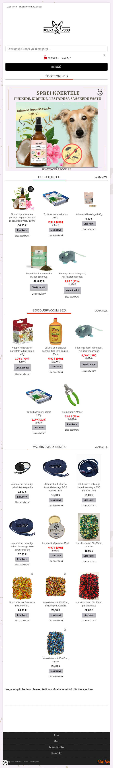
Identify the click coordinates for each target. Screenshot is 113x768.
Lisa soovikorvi (22, 236)
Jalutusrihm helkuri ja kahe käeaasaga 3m (22, 486)
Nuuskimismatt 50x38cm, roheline (89, 545)
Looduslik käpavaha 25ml (55, 543)
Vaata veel (101, 177)
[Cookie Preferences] (5, 763)
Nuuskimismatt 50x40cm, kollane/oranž (22, 604)
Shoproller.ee (104, 761)
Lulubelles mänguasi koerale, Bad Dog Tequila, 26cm (55, 351)
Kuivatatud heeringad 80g (88, 214)
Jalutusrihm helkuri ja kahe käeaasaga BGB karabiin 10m (55, 487)
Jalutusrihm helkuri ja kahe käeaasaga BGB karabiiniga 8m (22, 546)
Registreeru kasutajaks (30, 6)
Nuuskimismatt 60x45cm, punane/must (89, 604)
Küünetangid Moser (72, 412)
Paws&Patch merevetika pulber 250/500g (39, 275)
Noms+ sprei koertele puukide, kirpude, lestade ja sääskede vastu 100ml (22, 217)
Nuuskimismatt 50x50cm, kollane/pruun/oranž (55, 604)
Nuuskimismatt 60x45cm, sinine (55, 660)
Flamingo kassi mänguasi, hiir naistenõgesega (72, 275)
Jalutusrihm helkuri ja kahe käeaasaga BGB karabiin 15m (88, 487)
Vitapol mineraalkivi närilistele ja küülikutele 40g (22, 351)
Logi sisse (12, 6)
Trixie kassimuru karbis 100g (55, 216)
